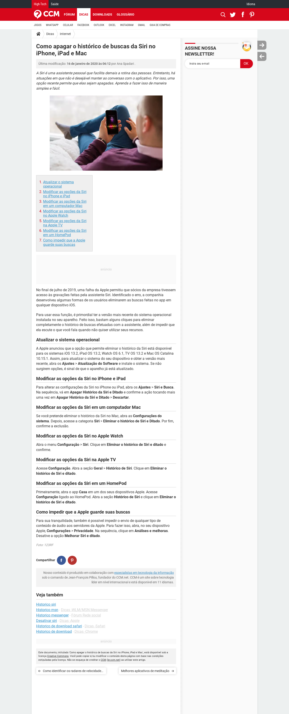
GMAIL (141, 25)
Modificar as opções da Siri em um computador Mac (64, 203)
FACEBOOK (83, 25)
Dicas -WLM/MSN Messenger (84, 610)
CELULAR (68, 25)
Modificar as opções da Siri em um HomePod (64, 232)
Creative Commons (58, 656)
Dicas (83, 14)
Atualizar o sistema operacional (58, 184)
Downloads (102, 14)
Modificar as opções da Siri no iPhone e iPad (64, 194)
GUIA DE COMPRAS (160, 25)
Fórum (69, 14)
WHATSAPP (52, 25)
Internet (65, 34)
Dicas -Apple (69, 621)
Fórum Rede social (86, 615)
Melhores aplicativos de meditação (145, 671)
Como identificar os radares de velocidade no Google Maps (72, 671)
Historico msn (47, 610)
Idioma (251, 4)
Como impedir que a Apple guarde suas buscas (64, 242)
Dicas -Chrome (86, 631)
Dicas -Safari (95, 626)
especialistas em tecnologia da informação (144, 572)
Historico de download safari (59, 626)
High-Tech (40, 4)
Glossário (125, 14)
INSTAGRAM (126, 25)
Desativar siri (46, 621)
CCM (103, 659)
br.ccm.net (114, 659)
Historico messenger (52, 615)
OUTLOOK (99, 25)
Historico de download (54, 631)
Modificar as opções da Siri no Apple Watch (64, 213)
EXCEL (112, 25)
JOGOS (38, 25)
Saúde (54, 4)
